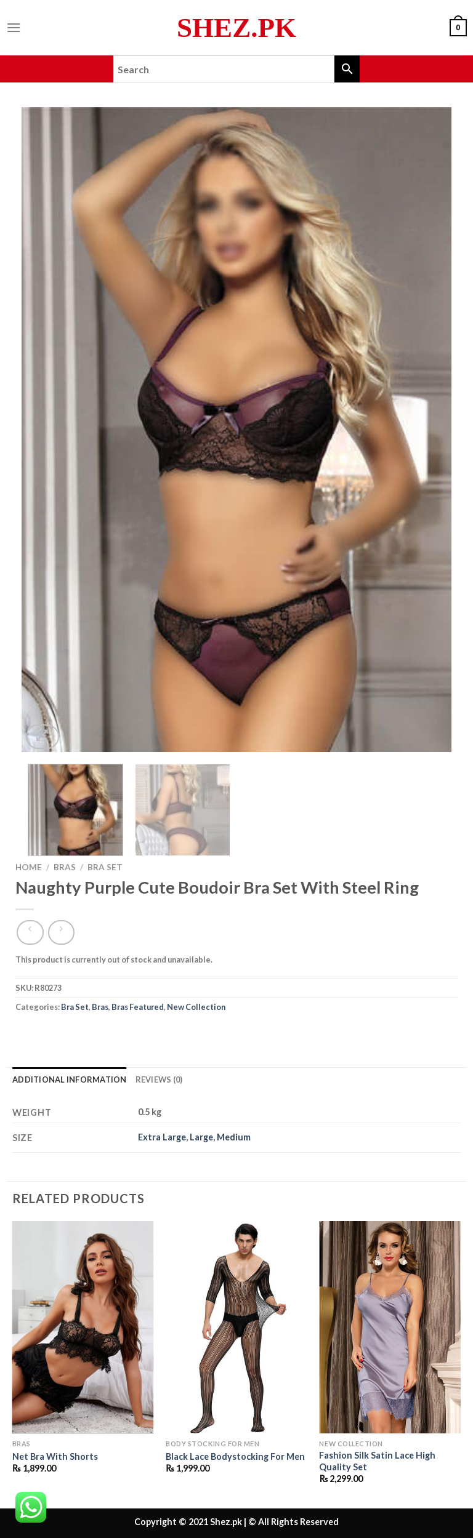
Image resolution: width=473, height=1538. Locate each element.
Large (201, 1137)
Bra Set (105, 867)
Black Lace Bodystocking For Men (235, 1456)
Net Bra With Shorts (55, 1456)
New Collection (196, 1007)
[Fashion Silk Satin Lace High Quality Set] (390, 1327)
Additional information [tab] (69, 1079)
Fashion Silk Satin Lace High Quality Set (377, 1461)
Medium (234, 1137)
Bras (65, 867)
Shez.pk (236, 28)
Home (28, 867)
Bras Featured (137, 1007)
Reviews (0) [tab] (159, 1079)
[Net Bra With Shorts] (83, 1327)
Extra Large (162, 1137)
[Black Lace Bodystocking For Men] (236, 1327)
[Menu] (13, 27)
